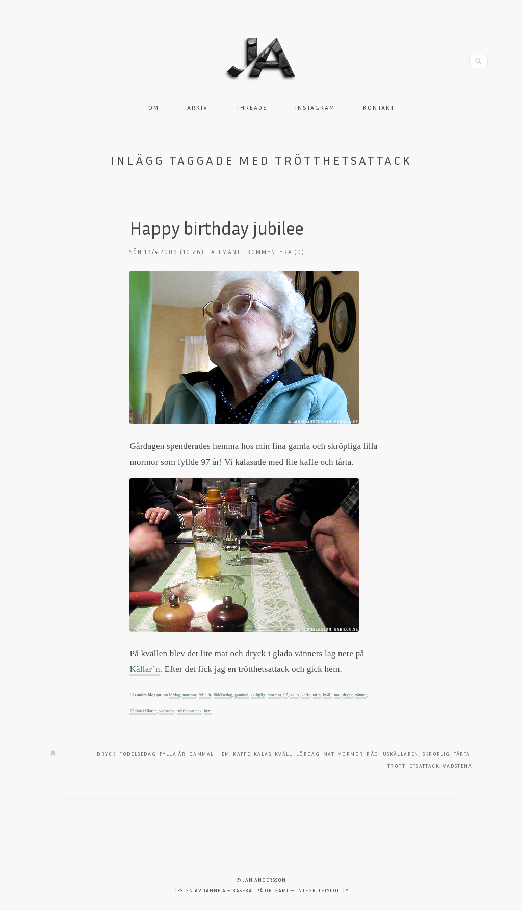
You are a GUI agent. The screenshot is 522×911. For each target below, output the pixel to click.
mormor (189, 695)
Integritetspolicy (322, 890)
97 (285, 695)
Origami (277, 890)
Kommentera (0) (276, 251)
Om (153, 107)
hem (208, 710)
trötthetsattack (189, 710)
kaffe (305, 695)
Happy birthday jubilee (216, 228)
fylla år (205, 695)
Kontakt (379, 107)
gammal (241, 695)
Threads (251, 107)
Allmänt (226, 251)
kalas (294, 695)
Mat (328, 754)
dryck (347, 695)
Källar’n (144, 669)
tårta (317, 695)
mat (337, 695)
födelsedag (223, 695)
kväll (327, 695)
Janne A (214, 890)
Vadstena (457, 766)
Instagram (315, 107)
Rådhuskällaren (142, 710)
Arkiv (197, 107)
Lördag (308, 754)
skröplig (258, 695)
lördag (174, 695)
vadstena (166, 710)
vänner (361, 695)
